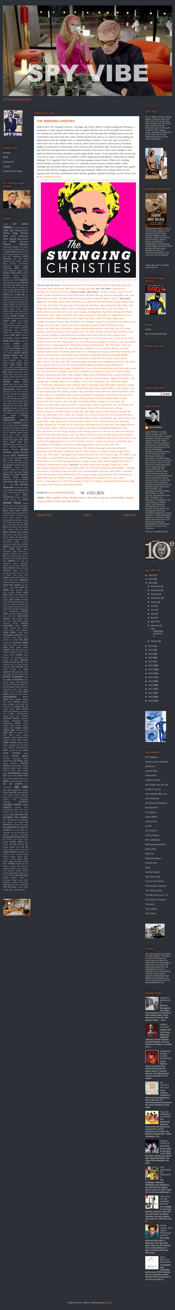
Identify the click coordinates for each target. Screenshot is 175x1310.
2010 (150, 697)
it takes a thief (15, 493)
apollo (17, 266)
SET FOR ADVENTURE (156, 334)
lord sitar (13, 573)
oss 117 (14, 664)
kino (19, 549)
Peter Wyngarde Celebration (83, 428)
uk (26, 846)
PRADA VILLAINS (164, 1026)
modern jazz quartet (19, 628)
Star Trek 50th (92, 467)
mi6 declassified (10, 611)
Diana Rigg (10, 233)
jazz (9, 513)
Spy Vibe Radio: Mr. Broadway (84, 305)
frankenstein (8, 437)
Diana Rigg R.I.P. (60, 345)
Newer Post (44, 515)
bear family (7, 287)
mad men (13, 580)
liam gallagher (21, 563)
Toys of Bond (151, 909)
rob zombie (18, 733)
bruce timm (23, 306)
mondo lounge (8, 630)
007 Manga (96, 481)
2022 (150, 650)
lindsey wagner (22, 568)
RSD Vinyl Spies (105, 358)
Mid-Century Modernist (155, 844)
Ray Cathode (72, 331)
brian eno (24, 302)
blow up (13, 295)
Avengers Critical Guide (108, 401)
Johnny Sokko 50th (70, 438)
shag (26, 761)
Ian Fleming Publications (156, 803)
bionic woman (14, 292)
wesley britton (22, 871)
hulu (4, 484)
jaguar (25, 499)
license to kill (9, 566)
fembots (10, 425)
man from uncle (11, 585)
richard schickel (22, 730)
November (156, 590)
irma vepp (13, 492)
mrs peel (24, 639)
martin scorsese (9, 597)
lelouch (25, 558)
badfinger (16, 278)
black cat (24, 292)
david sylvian (12, 369)
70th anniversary (22, 228)
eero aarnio (19, 406)
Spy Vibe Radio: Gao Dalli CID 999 (84, 301)
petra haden (23, 694)
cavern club (22, 323)
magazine (23, 580)
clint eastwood (15, 332)
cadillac (11, 314)
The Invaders (77, 414)
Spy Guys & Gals (153, 876)
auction (6, 273)
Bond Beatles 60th (111, 301)
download (6, 392)
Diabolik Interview (52, 365)
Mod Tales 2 (116, 471)
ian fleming (21, 484)
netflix (25, 647)
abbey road (19, 249)
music (25, 642)
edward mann (8, 406)
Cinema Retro (21, 230)
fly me (5, 432)
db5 (4, 372)
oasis (26, 655)
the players (16, 825)
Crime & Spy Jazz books (54, 358)
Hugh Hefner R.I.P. (58, 441)
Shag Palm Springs (111, 311)
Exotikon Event (59, 295)
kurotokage (14, 554)
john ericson (13, 527)
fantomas (24, 420)
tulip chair (17, 844)
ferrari (17, 425)
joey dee (20, 525)
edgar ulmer (11, 403)
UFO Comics (79, 315)
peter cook (17, 689)
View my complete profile (156, 531)
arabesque (7, 268)
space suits (7, 778)
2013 (150, 685)
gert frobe (7, 458)
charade (6, 325)
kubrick (6, 554)
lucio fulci (24, 577)
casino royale (9, 321)
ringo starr (8, 732)
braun (12, 302)
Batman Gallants (74, 451)
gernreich (6, 455)
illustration (8, 487)
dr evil (13, 392)
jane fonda (7, 508)
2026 (150, 575)
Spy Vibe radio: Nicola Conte (59, 325)
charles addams (16, 325)
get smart (23, 458)
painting (19, 672)
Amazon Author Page (12, 171)
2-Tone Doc (113, 341)
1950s (24, 224)
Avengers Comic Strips (92, 461)
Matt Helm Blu (120, 331)
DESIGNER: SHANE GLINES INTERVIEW (165, 1055)
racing (5, 716)
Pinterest (153, 267)
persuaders (10, 687)
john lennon (9, 532)
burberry (6, 311)
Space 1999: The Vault (100, 318)
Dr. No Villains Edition (102, 421)
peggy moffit (14, 682)
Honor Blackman (19, 236)
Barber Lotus (51, 351)
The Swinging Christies (50, 176)
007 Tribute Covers (63, 477)
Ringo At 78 (52, 411)
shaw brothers (10, 763)
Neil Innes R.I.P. (49, 371)
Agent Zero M (62, 421)
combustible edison (11, 338)
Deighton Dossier (153, 780)
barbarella (23, 280)
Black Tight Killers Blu (115, 285)
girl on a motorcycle (18, 463)
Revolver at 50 (75, 471)
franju (25, 432)
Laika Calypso (122, 388)
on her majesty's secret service (15, 661)
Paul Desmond (52, 374)
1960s (48, 497)
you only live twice (15, 885)
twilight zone (14, 847)
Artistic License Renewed (156, 762)
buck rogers (22, 309)
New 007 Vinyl (59, 341)
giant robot (8, 460)
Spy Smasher (119, 418)
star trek (12, 792)
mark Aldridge (117, 497)
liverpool (7, 570)
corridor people (20, 346)
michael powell (15, 614)
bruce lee (14, 306)
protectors (7, 711)
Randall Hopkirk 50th (83, 374)
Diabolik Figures (85, 365)
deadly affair (8, 374)
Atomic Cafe (76, 391)
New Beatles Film (66, 474)
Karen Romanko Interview (96, 471)
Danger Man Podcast (98, 308)
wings (14, 880)
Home (87, 515)
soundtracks (14, 773)
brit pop (19, 304)
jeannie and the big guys (18, 515)
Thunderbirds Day (103, 374)
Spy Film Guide (87, 464)
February (155, 625)
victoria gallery (16, 859)
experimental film (15, 417)
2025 (150, 579)
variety (12, 854)
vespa (12, 857)
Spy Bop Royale (152, 872)
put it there (24, 711)
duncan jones (16, 398)
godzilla (17, 465)
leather (19, 558)
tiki (27, 837)
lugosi (5, 580)
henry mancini (21, 474)
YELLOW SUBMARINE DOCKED (165, 1114)
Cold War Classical (108, 291)
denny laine (23, 377)
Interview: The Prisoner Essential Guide (92, 448)
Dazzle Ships (67, 354)
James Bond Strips (59, 457)
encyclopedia (7, 413)
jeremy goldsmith (9, 520)
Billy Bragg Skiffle (85, 444)
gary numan (16, 444)
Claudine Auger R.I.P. (69, 371)
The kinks (24, 247)
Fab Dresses (73, 398)
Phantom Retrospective (92, 328)
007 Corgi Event (81, 318)
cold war (15, 335)
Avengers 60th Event (87, 335)
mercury (15, 609)
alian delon (17, 259)
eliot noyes (16, 411)
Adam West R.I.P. (91, 451)
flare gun (24, 430)
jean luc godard (17, 513)
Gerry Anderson (152, 798)
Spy (129, 418)
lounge (6, 577)
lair (4, 556)
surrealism (23, 802)
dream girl (6, 398)
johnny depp (11, 535)
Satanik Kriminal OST (88, 454)
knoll (14, 551)
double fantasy (22, 389)
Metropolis (24, 242)
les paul (20, 561)
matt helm (12, 602)
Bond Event (97, 285)
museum (17, 642)
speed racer (23, 778)
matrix (5, 602)
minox (25, 621)
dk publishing (12, 387)
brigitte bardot (9, 304)
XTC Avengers (102, 457)
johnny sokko (8, 537)
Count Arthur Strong (95, 368)
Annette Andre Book (102, 404)
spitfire (25, 781)
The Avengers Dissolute (155, 886)
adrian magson (8, 254)
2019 (150, 661)
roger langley (22, 740)
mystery (129, 497)
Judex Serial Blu (63, 315)
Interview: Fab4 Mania (80, 418)
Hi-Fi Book (49, 315)
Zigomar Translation (120, 378)
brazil (17, 302)
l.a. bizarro (24, 554)
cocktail (6, 335)
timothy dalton (16, 842)
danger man (17, 355)
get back (14, 458)
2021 (150, 654)
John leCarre (151, 830)
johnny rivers (22, 535)
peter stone (14, 694)
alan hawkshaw (14, 256)
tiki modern (7, 839)
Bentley (73, 497)
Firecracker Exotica (54, 321)
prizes (25, 709)
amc (13, 261)
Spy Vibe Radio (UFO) (91, 424)
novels (40, 501)
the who (21, 832)
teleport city (18, 809)
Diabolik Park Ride (54, 368)
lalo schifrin (12, 556)
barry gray (7, 283)
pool (17, 704)
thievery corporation (20, 835)
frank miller (8, 435)
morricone (17, 635)
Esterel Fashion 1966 (108, 474)
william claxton (10, 878)
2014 (150, 681)
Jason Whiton (155, 427)
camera (6, 316)
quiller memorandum (18, 714)
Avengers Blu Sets (86, 288)
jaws (5, 513)
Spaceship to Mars (62, 384)
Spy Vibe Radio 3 (51, 454)
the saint (20, 827)
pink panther (15, 699)
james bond (12, 502)
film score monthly (14, 430)
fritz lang (24, 439)
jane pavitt (17, 508)
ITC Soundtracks (96, 381)
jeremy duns (22, 518)
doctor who (23, 386)
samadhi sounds (15, 750)
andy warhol (22, 261)
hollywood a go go (12, 479)
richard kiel (8, 728)
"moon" (5, 224)
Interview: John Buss (96, 315)
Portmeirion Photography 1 (113, 467)
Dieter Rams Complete (96, 341)
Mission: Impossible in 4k (116, 295)
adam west (10, 251)
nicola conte (22, 652)
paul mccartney (15, 679)
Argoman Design (81, 477)
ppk (26, 706)
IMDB (5, 157)
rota (17, 745)
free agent (14, 440)
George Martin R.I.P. (53, 481)
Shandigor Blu (94, 311)
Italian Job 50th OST (105, 371)
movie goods (16, 637)
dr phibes (14, 394)
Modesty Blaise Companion (86, 384)
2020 (150, 658)
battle (14, 285)
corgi (26, 344)
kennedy (19, 547)
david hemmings (16, 367)
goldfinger (7, 467)
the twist (14, 832)
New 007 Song (69, 365)
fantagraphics (9, 420)
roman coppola (9, 745)
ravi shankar (22, 716)
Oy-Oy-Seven (72, 424)
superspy (6, 802)
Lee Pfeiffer (9, 241)
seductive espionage (11, 758)
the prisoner (9, 827)
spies (6, 781)
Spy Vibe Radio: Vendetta (81, 348)
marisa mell (23, 595)
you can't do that (18, 885)
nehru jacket (15, 647)
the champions (9, 820)
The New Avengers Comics (77, 481)
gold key (24, 465)
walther (13, 868)
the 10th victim (17, 814)
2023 (150, 646)
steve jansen (8, 795)
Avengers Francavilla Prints (63, 335)
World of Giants (77, 291)
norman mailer (8, 655)
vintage (11, 863)
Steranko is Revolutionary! (101, 361)
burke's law (14, 311)
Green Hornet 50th (75, 467)
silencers (6, 768)
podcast (49, 501)
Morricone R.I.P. (79, 351)
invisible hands (12, 490)
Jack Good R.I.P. (77, 441)
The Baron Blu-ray (94, 295)
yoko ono (7, 884)
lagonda (104, 497)
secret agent (20, 755)
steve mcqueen (21, 795)
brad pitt (6, 302)
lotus (15, 575)
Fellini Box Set (60, 348)
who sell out (10, 875)
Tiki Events (92, 291)
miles (9, 621)
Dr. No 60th (59, 424)
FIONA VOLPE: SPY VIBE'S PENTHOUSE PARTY (166, 1230)
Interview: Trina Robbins (92, 438)
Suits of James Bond (154, 881)
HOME (148, 329)
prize (18, 709)
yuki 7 (11, 890)
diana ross (18, 384)
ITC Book (85, 285)
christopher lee (10, 330)
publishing (16, 711)
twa (26, 844)
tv (23, 844)
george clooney (10, 449)
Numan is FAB (74, 358)
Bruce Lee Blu (89, 358)
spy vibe (66, 501)
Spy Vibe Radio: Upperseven (70, 394)
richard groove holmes (19, 725)
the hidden (18, 822)
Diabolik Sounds (102, 365)
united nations (8, 849)
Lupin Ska (88, 378)
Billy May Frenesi (109, 325)
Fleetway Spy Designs (98, 351)
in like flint (19, 487)
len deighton (9, 561)
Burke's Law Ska (76, 341)
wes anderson (8, 871)
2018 (150, 665)
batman (24, 282)
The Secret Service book (57, 291)
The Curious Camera (86, 474)
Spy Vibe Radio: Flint (90, 411)
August (154, 602)
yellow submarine (20, 882)
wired (26, 880)
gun (18, 470)
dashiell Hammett (20, 358)
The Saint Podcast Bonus (106, 348)
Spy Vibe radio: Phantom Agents (71, 361)
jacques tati (15, 499)
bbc (18, 285)
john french (23, 527)
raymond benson (11, 718)
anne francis (9, 264)
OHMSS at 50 (87, 371)
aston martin (21, 268)
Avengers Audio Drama (79, 431)
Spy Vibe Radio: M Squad (55, 305)
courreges (16, 348)
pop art (24, 704)
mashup (25, 599)
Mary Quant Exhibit (104, 388)
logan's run (18, 570)
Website (6, 153)
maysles (10, 607)
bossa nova (12, 300)
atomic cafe (23, 271)
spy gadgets (15, 784)
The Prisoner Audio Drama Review (65, 484)
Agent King (105, 305)
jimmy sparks (16, 522)
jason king (8, 510)
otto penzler (23, 664)
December (156, 586)
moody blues (23, 633)
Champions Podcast (70, 285)
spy (4, 784)
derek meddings (22, 379)
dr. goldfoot (23, 394)
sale (5, 750)
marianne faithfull (14, 592)
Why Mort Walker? (53, 401)
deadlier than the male (18, 372)
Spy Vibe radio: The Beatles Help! (79, 401)
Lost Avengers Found (106, 464)
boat (11, 297)
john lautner (8, 529)
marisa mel (13, 595)
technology (7, 809)
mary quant (14, 599)
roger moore (10, 742)
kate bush (20, 544)
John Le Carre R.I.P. (117, 338)
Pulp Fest (149, 853)
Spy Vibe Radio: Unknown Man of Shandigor (65, 308)
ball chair (14, 280)
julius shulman (8, 539)
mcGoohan (18, 607)
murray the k (7, 643)
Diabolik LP (60, 398)
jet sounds (7, 522)
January (154, 641)
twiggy (5, 847)
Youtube (6, 166)
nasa (5, 647)
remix (26, 721)
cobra (25, 332)
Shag (147, 867)
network (6, 650)
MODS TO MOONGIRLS (165, 1000)
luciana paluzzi (15, 577)
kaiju (17, 542)
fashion (18, 422)
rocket (13, 740)
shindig (25, 766)
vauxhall (19, 854)
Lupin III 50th (92, 298)
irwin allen (22, 492)
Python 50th (66, 374)
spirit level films (16, 781)
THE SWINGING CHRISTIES (156, 632)
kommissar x (23, 551)
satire (25, 750)
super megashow (20, 799)
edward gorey (23, 403)
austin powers (20, 275)
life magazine (22, 566)
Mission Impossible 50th (53, 467)
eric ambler (9, 415)
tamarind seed (21, 807)
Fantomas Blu (48, 388)
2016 (150, 673)
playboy (16, 702)
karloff (13, 544)
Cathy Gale (8, 230)
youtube (20, 887)
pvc (4, 714)
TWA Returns (62, 434)
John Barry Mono (92, 391)
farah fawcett (8, 423)
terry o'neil (23, 812)
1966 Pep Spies (117, 457)
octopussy (19, 657)
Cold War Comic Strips (115, 424)
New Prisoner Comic (80, 421)
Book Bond (150, 766)
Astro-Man (109, 328)
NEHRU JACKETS (164, 1142)
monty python (9, 632)
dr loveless (21, 392)
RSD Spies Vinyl (118, 345)
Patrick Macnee (15, 244)
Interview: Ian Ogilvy (76, 408)
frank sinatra (22, 435)
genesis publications (19, 447)
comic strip (14, 341)
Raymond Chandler (11, 247)
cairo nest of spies (21, 314)
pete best (20, 687)
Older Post (129, 515)
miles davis (17, 621)
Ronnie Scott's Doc (54, 338)
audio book (16, 273)
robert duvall (14, 735)
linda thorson (9, 568)
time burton (18, 839)
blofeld (6, 294)
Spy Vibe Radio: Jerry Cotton (56, 414)
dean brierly (18, 374)
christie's (24, 328)
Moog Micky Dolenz (80, 345)
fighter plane (19, 428)
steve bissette (22, 792)
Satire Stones (85, 404)
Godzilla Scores (115, 321)
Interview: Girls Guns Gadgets (71, 311)
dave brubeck (9, 360)
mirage (15, 623)
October (154, 594)
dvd (24, 398)
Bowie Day (51, 311)
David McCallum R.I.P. (65, 288)
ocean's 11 (8, 657)
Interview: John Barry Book (115, 391)
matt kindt (20, 602)
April (153, 618)
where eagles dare (10, 873)
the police (24, 825)
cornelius (6, 346)
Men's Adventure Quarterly (87, 325)
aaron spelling (8, 249)
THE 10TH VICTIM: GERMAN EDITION (165, 1200)
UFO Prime (47, 384)
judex (25, 537)
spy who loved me (12, 790)
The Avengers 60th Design (76, 338)
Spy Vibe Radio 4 (56, 451)
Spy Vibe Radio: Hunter (54, 301)
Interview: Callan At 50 (102, 431)
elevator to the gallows (19, 408)
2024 (150, 583)
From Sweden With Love (156, 794)
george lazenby (20, 452)
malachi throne (9, 582)
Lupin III (77, 378)
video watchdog (14, 861)
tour (26, 842)
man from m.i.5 (22, 582)
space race (23, 775)
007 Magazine (151, 757)
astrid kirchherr (9, 271)
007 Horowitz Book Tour (97, 414)
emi (26, 411)
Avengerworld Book (112, 481)
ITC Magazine (114, 315)
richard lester (21, 728)
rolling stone (23, 742)
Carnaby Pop (69, 444)
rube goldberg (8, 747)
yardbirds (7, 882)
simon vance (16, 768)
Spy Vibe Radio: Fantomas (113, 384)
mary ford (19, 597)
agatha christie (60, 497)
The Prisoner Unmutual (155, 899)
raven (12, 716)
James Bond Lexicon (55, 331)
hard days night (15, 472)
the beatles (21, 817)
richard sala (8, 730)
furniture (6, 444)
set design (18, 761)
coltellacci (24, 335)
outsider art (15, 669)
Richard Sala (151, 863)
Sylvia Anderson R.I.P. (101, 477)
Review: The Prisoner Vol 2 (59, 448)
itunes (17, 497)
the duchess (22, 820)
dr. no (17, 396)
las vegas (12, 558)
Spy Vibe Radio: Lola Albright (79, 321)
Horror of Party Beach (98, 408)
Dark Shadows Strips (69, 411)
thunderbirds (19, 837)
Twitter (166, 265)
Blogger (108, 1302)
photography (9, 696)
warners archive (22, 868)
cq (22, 348)
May (153, 614)
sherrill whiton (16, 766)
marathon (19, 590)
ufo (22, 847)
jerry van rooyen (22, 520)
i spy (10, 484)
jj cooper (25, 522)
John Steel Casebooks (120, 351)
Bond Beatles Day (113, 394)
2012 (150, 689)
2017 (150, 669)
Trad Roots (64, 351)
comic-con (24, 341)
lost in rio (20, 573)
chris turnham (14, 328)
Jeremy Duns (151, 821)
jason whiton (21, 510)
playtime (25, 702)
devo (11, 384)
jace (22, 497)
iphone (5, 492)
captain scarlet (17, 316)
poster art (19, 706)
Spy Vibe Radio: (65, 378)
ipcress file (23, 490)
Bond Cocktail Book (102, 418)
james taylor (13, 506)
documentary (9, 389)
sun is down (14, 797)
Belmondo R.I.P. (64, 318)
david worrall (23, 369)
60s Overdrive (106, 454)
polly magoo (8, 704)
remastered (16, 721)
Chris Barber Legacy (69, 328)
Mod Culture (150, 849)
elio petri (7, 410)
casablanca (24, 318)
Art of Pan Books (98, 338)
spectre (16, 778)
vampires (21, 852)
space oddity (12, 776)
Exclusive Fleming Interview (66, 461)
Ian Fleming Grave (58, 471)
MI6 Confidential (152, 840)
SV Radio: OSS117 (109, 298)
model (5, 628)
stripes (5, 797)
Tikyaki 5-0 (100, 321)
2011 (150, 693)
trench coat (7, 844)
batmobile (7, 285)
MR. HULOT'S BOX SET (164, 1085)
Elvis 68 (99, 444)
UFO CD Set (48, 361)
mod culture (21, 625)
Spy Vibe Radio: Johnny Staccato (96, 331)
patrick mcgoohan (13, 676)
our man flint (17, 667)
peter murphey (16, 692)
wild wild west (21, 875)
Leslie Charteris (152, 835)
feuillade (24, 425)
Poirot (58, 501)
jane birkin (23, 506)
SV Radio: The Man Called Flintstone (66, 298)
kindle (11, 549)
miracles (6, 623)
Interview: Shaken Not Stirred (100, 441)
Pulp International (153, 858)
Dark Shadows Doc (65, 388)
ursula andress (10, 852)
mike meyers (17, 618)
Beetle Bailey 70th (100, 345)
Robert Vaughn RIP (113, 461)
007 (15, 224)
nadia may (7, 645)
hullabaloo (24, 482)
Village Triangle (108, 451)
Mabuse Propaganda (94, 394)
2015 (150, 677)
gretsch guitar (9, 470)
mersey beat (23, 609)
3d (14, 228)
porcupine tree (8, 706)
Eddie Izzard (112, 438)
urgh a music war (21, 849)
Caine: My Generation (54, 408)
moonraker (8, 635)
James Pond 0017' (69, 404)
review (18, 723)
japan (25, 508)
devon (82, 497)
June (153, 610)
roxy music (24, 745)
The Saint (149, 904)
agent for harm (20, 254)
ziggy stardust (19, 890)
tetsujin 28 (6, 815)
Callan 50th (121, 441)
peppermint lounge (10, 685)
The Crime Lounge (153, 890)
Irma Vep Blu (104, 335)
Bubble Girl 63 (80, 381)
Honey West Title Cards (117, 368)
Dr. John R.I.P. (49, 378)
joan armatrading (9, 525)
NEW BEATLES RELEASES (165, 1259)
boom (21, 297)
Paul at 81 (123, 291)
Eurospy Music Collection (92, 398)
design (6, 381)
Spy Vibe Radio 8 (78, 434)
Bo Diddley (55, 444)
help (12, 474)
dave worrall (16, 363)
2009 (150, 701)
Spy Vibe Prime (101, 378)
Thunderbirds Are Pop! (57, 464)
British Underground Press (55, 418)
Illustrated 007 (151, 807)
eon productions (21, 413)
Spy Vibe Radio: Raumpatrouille (90, 354)
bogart (15, 297)
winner (20, 880)
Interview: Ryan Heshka (99, 434)
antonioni (6, 266)
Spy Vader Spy (52, 328)
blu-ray (21, 294)
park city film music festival (18, 674)
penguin (25, 682)
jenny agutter (8, 518)
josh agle (18, 537)
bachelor (6, 278)
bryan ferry (8, 309)
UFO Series (150, 913)
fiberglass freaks (9, 428)
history (25, 477)
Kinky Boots (22, 239)
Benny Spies (53, 404)
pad (13, 672)
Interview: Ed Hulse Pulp (55, 431)
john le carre (21, 529)
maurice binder (17, 604)
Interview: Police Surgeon (81, 457)
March (154, 621)
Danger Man (150, 775)
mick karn (12, 616)
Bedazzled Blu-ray (84, 388)
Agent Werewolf (52, 438)
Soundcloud (8, 162)
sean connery (11, 752)
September (156, 598)
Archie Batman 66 (110, 411)
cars (8, 318)
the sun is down (18, 830)
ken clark (12, 547)
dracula (25, 396)
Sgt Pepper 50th (68, 454)
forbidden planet (15, 432)
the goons (7, 822)
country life (7, 348)
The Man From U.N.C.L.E (156, 895)
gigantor (18, 460)
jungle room (18, 539)
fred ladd (17, 437)
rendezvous (7, 723)
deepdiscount (13, 377)
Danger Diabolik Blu (74, 368)
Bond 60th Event (76, 295)
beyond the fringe (17, 290)
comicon (6, 344)
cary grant (15, 318)
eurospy (24, 415)
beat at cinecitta (18, 287)
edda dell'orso (13, 401)
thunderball (8, 837)
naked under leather (20, 645)
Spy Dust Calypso (60, 391)
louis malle (23, 575)
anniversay (23, 264)
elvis (22, 411)
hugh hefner (13, 482)
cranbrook (17, 351)
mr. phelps (14, 640)
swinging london (12, 804)
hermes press (10, 477)
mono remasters (21, 630)
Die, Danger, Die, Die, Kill (156, 785)
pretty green (8, 709)
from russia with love (15, 442)
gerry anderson (19, 455)
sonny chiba (16, 770)
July (153, 606)
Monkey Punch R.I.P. (62, 381)
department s (8, 379)
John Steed (92, 497)
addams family (22, 252)
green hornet (21, 467)
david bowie (16, 365)
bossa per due (22, 300)
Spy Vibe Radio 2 (122, 454)
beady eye (24, 285)
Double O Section (153, 789)
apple (26, 266)
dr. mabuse (8, 396)
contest (16, 343)
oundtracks (7, 667)
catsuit (12, 323)
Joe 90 (148, 826)
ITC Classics (151, 812)
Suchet (75, 501)
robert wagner (17, 737)
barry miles (16, 283)
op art (20, 662)
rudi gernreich (22, 747)
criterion (16, 353)
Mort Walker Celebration (57, 428)
